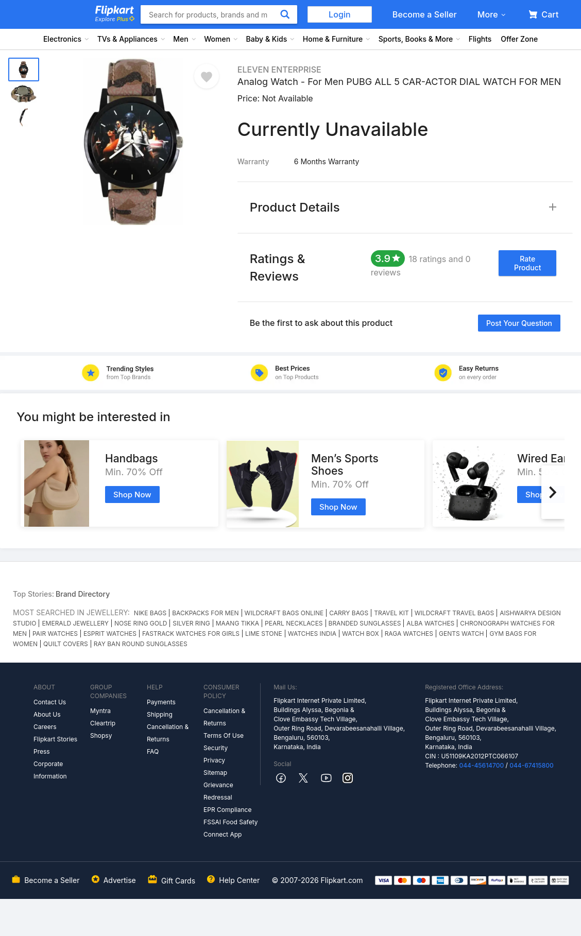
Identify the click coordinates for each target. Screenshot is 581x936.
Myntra (100, 711)
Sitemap (215, 772)
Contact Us (49, 702)
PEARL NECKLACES (293, 623)
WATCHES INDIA (312, 633)
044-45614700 (481, 765)
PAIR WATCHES (55, 633)
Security (215, 748)
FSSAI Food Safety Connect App (230, 828)
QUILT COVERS (65, 644)
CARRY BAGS (348, 613)
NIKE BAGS (150, 613)
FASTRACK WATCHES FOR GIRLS (191, 633)
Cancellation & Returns (168, 733)
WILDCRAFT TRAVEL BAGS (454, 613)
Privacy (214, 760)
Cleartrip (102, 723)
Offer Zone (519, 38)
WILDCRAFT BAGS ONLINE (284, 613)
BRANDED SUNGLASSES (365, 623)
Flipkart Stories (55, 739)
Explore (114, 19)
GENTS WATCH (461, 633)
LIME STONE (263, 633)
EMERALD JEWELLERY (75, 623)
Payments (161, 702)
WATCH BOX (360, 633)
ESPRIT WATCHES (109, 633)
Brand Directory (83, 594)
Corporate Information (50, 770)
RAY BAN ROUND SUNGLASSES (140, 644)
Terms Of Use (223, 735)
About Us (46, 714)
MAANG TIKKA (237, 623)
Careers (45, 727)
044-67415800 (531, 765)
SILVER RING (191, 623)
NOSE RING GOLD (140, 623)
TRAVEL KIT (391, 613)
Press (41, 751)
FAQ (153, 751)
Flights (480, 38)
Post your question (519, 323)
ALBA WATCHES (430, 623)
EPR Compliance (227, 809)
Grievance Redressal (218, 791)
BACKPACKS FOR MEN (205, 613)
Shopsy (101, 735)
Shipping (160, 714)
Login (340, 14)
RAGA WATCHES (409, 633)
